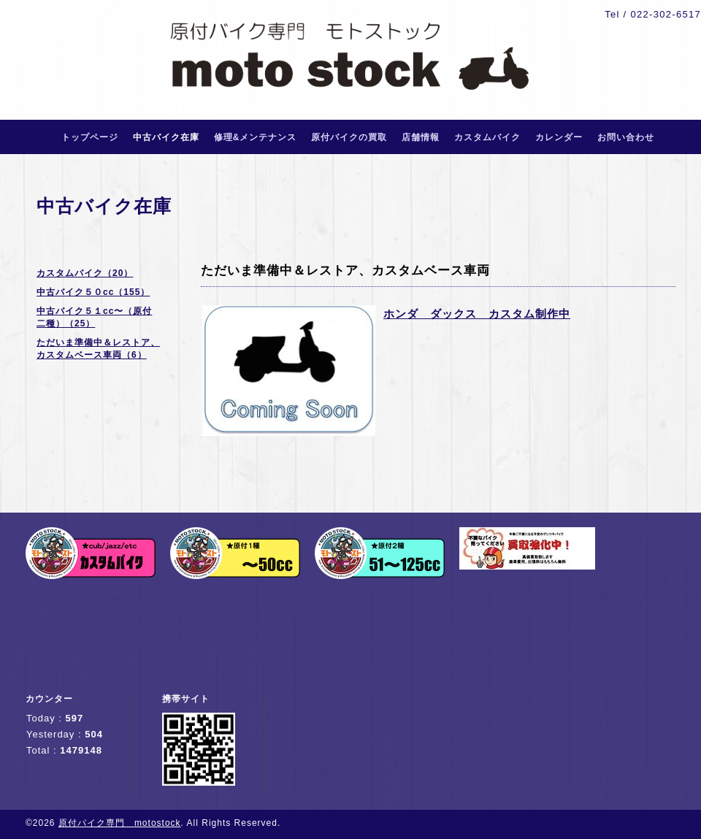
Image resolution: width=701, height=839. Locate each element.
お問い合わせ (625, 137)
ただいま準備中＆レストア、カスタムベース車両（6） (98, 348)
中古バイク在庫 (166, 137)
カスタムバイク (487, 137)
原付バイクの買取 (349, 137)
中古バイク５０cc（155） (93, 292)
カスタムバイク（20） (85, 273)
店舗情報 (421, 137)
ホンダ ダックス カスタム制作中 (476, 313)
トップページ (89, 137)
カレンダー (559, 137)
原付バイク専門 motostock (119, 823)
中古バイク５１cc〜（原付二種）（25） (94, 317)
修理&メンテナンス (255, 137)
